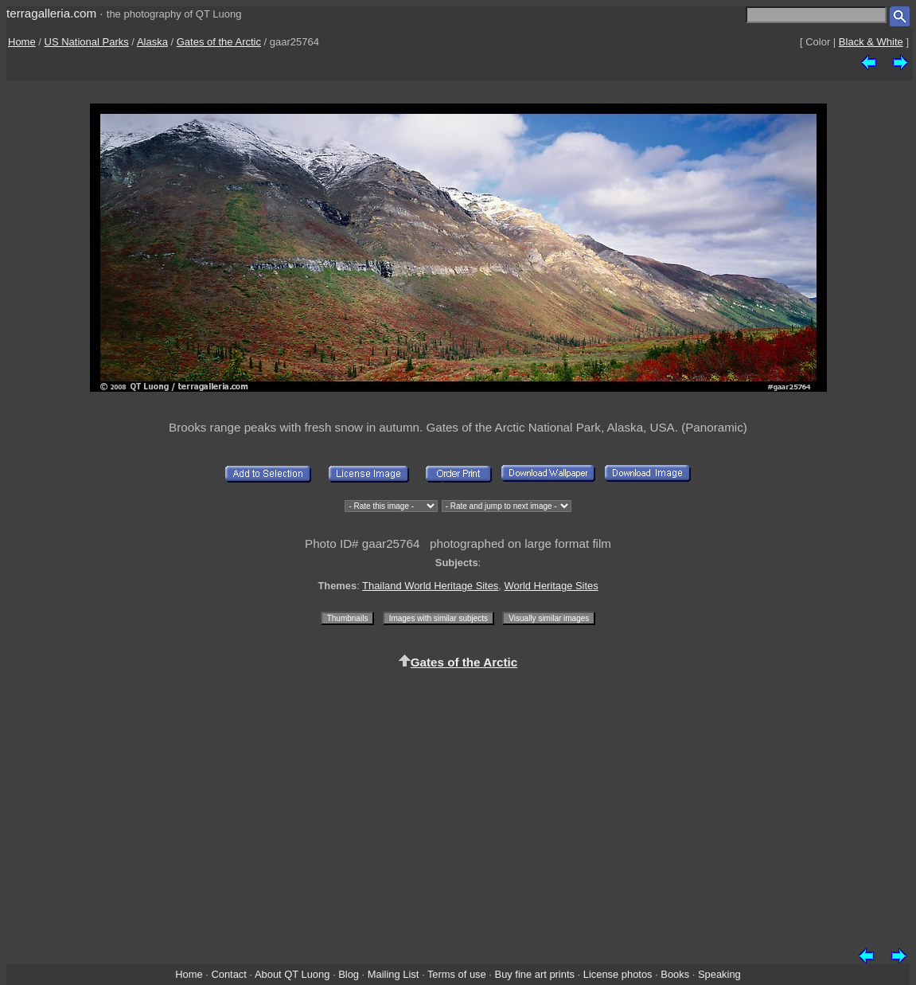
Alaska (152, 42)
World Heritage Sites (551, 586)
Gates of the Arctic (219, 42)
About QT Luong (292, 974)
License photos (618, 974)
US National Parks (87, 42)
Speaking (719, 974)
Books (675, 974)
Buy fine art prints (535, 974)
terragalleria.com (51, 13)
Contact (228, 974)
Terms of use (456, 974)
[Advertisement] (458, 805)
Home (22, 42)
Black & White (871, 42)
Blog (348, 974)
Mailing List (393, 974)
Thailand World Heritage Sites (430, 586)
